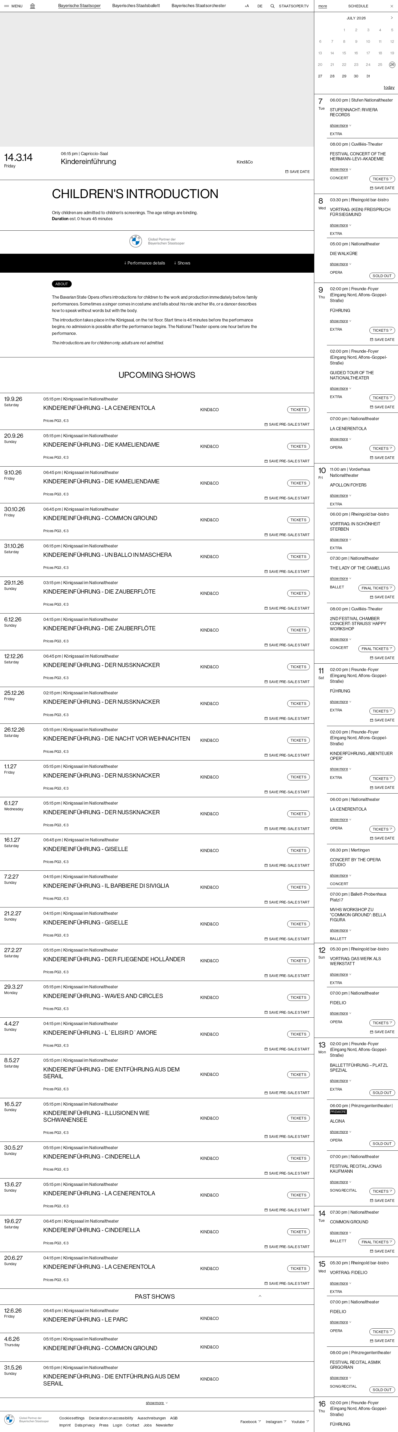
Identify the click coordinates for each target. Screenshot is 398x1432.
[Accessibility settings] (247, 6)
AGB (174, 1418)
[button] (13, 6)
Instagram (274, 1422)
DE (260, 6)
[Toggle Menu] (392, 6)
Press (104, 1425)
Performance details (144, 263)
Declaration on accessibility (111, 1418)
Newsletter (165, 1425)
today (389, 87)
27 (320, 76)
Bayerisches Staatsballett (136, 5)
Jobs (148, 1425)
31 (368, 76)
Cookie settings (72, 1418)
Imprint (65, 1425)
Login (117, 1425)
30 (356, 76)
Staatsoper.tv (294, 6)
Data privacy (85, 1425)
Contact (132, 1425)
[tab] (62, 284)
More (322, 6)
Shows (182, 263)
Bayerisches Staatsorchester (199, 5)
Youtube (298, 1422)
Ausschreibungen (152, 1418)
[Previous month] (392, 18)
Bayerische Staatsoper (79, 5)
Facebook (248, 1422)
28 (332, 76)
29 (344, 76)
